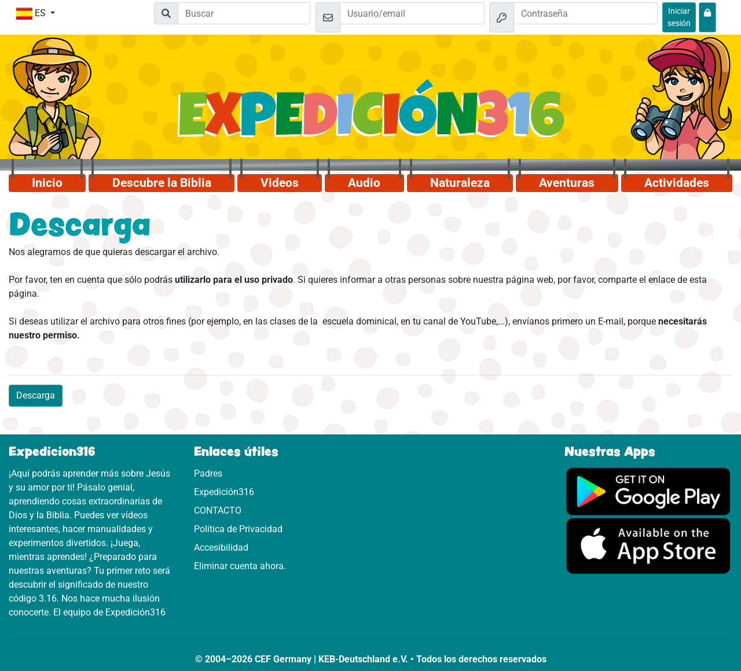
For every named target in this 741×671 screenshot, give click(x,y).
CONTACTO (217, 510)
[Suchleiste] (244, 13)
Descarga (35, 395)
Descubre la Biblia (161, 183)
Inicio (47, 183)
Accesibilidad (221, 547)
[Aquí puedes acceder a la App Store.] (648, 545)
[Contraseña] (585, 13)
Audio (364, 183)
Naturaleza (460, 183)
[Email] (412, 13)
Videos (280, 183)
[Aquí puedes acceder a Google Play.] (648, 490)
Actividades (676, 183)
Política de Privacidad (238, 528)
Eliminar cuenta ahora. (240, 566)
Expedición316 (224, 491)
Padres (208, 473)
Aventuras (567, 183)
